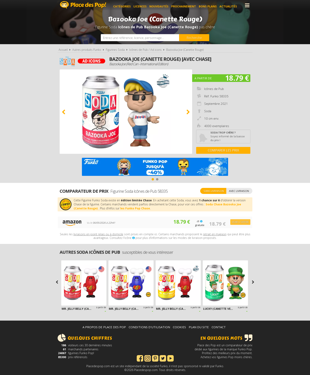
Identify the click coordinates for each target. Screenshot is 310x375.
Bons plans (210, 5)
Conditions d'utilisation (149, 327)
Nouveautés (160, 5)
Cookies (179, 327)
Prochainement (185, 5)
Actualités (230, 5)
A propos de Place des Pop (104, 327)
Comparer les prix (223, 150)
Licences (142, 5)
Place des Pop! (83, 5)
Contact (219, 327)
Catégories (124, 5)
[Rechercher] (194, 37)
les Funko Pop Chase (135, 208)
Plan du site (199, 327)
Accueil (63, 50)
